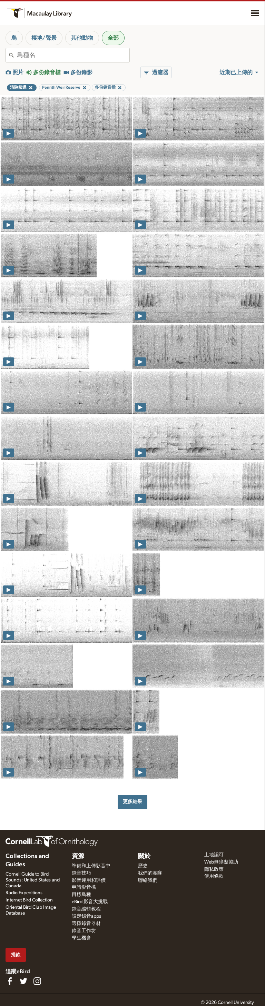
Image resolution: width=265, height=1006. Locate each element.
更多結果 (132, 801)
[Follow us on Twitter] (23, 981)
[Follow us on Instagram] (37, 981)
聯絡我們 (147, 880)
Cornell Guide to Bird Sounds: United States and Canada (33, 880)
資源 (78, 856)
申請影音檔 (84, 887)
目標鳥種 (81, 894)
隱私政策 (214, 869)
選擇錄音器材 (86, 923)
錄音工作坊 (84, 930)
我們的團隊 (150, 873)
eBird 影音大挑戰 (90, 901)
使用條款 (214, 876)
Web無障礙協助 (221, 862)
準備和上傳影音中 (91, 866)
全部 (113, 38)
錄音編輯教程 (86, 909)
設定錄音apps (86, 916)
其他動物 (82, 38)
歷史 (143, 866)
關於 (144, 856)
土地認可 (214, 854)
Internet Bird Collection (29, 900)
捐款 (15, 954)
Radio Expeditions (24, 892)
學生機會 (81, 938)
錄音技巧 (81, 873)
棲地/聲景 (44, 38)
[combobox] (73, 55)
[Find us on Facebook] (10, 981)
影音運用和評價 (89, 880)
